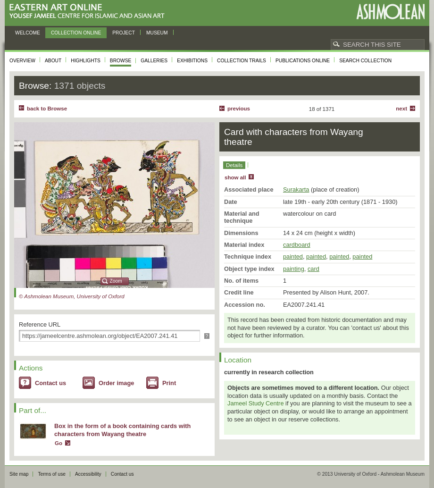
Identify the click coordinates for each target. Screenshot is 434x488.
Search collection (365, 60)
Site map (18, 474)
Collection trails (241, 60)
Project (123, 32)
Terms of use (52, 474)
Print (169, 383)
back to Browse (47, 108)
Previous (238, 108)
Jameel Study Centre (255, 403)
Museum (157, 32)
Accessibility (88, 474)
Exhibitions (192, 60)
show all (235, 177)
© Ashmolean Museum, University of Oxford (72, 296)
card (313, 268)
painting (293, 268)
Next (401, 108)
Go (58, 443)
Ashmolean (390, 11)
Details (234, 165)
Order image (116, 383)
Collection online (76, 32)
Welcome (27, 32)
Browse (121, 60)
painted (293, 256)
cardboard (296, 244)
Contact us (50, 383)
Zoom (116, 281)
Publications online (302, 60)
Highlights (85, 60)
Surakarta (296, 189)
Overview (22, 60)
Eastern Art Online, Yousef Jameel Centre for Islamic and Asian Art (89, 11)
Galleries (154, 60)
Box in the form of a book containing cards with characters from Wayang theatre (122, 430)
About (53, 60)
